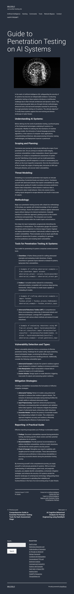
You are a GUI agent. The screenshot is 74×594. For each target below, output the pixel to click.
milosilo (19, 494)
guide (46, 498)
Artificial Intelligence (13, 14)
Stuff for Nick (33, 544)
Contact (59, 14)
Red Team (56, 494)
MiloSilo (11, 7)
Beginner (42, 498)
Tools (40, 14)
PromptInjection (49, 500)
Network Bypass (49, 14)
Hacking (24, 14)
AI (47, 496)
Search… (9, 541)
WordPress (63, 586)
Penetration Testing (54, 498)
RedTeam (56, 500)
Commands (33, 14)
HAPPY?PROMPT (12, 17)
